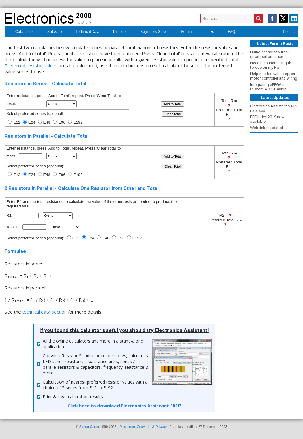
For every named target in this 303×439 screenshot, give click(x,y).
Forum (183, 32)
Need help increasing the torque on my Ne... (271, 65)
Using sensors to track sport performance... (270, 54)
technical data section (44, 312)
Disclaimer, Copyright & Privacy (143, 426)
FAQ (227, 32)
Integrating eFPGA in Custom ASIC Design (268, 86)
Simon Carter (89, 426)
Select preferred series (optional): (35, 238)
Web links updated (266, 127)
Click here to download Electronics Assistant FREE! (124, 406)
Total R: (13, 227)
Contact (285, 32)
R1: (10, 215)
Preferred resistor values (31, 65)
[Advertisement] (274, 224)
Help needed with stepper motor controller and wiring (273, 76)
